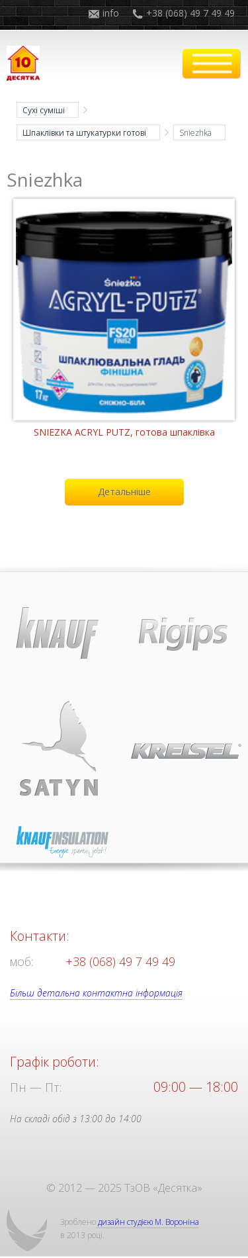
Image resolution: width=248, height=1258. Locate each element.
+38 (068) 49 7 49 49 (190, 13)
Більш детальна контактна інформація (96, 993)
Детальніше (124, 491)
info (111, 13)
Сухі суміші (43, 110)
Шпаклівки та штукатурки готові (84, 132)
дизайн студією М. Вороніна (147, 1222)
